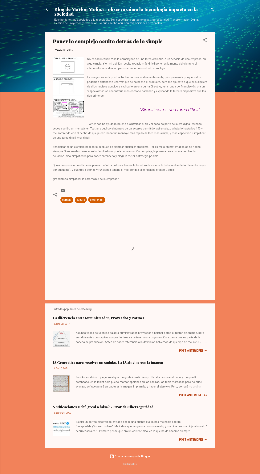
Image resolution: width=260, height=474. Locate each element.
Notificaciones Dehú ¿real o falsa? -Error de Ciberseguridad (103, 407)
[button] (205, 41)
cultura (80, 199)
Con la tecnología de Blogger (130, 456)
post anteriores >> (193, 350)
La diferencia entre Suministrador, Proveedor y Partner (98, 318)
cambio (66, 199)
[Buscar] (212, 10)
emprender (97, 199)
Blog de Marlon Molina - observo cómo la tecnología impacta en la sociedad (126, 11)
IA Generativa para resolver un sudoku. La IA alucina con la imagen (108, 362)
